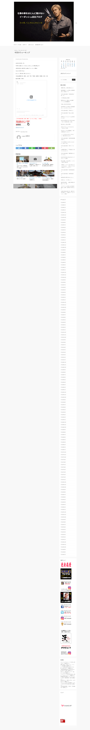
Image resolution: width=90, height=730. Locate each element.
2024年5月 (64, 259)
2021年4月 (64, 352)
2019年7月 (64, 404)
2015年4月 (64, 532)
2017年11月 (64, 454)
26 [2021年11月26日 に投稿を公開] (72, 66)
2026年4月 (64, 202)
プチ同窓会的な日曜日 (65, 97)
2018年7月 (64, 434)
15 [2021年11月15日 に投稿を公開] (63, 64)
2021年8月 (64, 342)
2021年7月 (64, 344)
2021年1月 (64, 359)
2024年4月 (64, 262)
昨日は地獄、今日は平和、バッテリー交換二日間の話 (68, 161)
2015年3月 (64, 534)
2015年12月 (64, 512)
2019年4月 (64, 412)
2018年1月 (64, 449)
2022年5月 (64, 319)
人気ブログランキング (20, 127)
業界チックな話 (21, 163)
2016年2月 (64, 507)
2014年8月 (64, 552)
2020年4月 (64, 382)
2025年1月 (64, 239)
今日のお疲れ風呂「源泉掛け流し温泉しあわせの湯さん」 (47, 165)
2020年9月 (64, 369)
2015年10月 (64, 517)
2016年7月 (64, 494)
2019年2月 (64, 417)
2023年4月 (64, 292)
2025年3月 (64, 234)
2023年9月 (64, 279)
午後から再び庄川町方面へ (66, 104)
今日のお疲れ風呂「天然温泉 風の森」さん (67, 95)
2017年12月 (64, 452)
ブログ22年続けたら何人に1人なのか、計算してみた (67, 142)
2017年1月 (64, 479)
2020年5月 (64, 379)
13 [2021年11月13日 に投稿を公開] (74, 63)
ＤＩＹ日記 (21, 177)
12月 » (64, 68)
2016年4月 (64, 502)
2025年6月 (64, 227)
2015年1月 (64, 539)
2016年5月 (64, 499)
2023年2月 (64, 297)
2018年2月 (64, 447)
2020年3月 (64, 384)
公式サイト (25, 44)
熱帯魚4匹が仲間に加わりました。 (67, 177)
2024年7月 (64, 254)
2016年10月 (64, 487)
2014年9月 (64, 549)
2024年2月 (64, 267)
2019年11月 (64, 394)
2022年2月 (64, 327)
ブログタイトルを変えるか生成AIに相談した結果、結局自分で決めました (68, 187)
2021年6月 (64, 347)
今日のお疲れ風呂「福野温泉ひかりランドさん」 (68, 154)
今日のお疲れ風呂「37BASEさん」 (67, 110)
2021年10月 (64, 337)
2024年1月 (64, 269)
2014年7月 (64, 554)
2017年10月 (64, 457)
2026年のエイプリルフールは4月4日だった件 (68, 117)
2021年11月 (64, 334)
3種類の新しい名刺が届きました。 (67, 87)
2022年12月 (64, 302)
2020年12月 (64, 362)
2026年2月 (64, 207)
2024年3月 (64, 264)
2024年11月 (64, 244)
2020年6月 (64, 377)
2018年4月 (64, 442)
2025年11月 (64, 214)
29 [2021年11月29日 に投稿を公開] (63, 67)
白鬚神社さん (32, 179)
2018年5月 (64, 439)
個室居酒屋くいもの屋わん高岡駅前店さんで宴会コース (68, 91)
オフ (26, 50)
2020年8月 (64, 372)
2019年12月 (64, 392)
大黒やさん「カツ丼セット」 (66, 179)
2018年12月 (64, 422)
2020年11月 (64, 364)
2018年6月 (64, 437)
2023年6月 (64, 287)
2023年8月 (64, 282)
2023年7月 (64, 284)
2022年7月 (64, 314)
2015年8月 (64, 522)
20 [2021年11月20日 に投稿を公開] (74, 64)
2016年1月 (64, 509)
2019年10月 (64, 397)
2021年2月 (64, 357)
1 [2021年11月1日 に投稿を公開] (63, 62)
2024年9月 (64, 249)
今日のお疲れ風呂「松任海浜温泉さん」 (68, 170)
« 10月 (61, 68)
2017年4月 (64, 472)
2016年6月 (64, 497)
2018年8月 (64, 432)
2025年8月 (64, 222)
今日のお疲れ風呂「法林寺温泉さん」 (67, 174)
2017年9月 (64, 459)
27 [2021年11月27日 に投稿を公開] (74, 66)
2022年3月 (64, 324)
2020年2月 (64, 387)
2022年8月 (64, 312)
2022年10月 (64, 307)
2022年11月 (64, 304)
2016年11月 (64, 484)
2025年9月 (64, 219)
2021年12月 (64, 332)
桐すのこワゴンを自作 (21, 178)
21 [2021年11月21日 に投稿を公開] (61, 66)
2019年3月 (64, 414)
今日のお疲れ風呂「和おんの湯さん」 (67, 113)
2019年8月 (64, 402)
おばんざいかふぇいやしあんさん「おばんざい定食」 (67, 127)
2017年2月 (64, 477)
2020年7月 (64, 374)
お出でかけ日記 (32, 163)
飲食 (51, 177)
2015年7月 (64, 524)
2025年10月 (64, 217)
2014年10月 (64, 547)
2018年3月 (64, 444)
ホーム (16, 50)
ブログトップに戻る (17, 44)
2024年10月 (64, 247)
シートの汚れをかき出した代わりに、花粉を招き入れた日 (67, 135)
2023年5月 (64, 289)
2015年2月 (64, 537)
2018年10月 (64, 427)
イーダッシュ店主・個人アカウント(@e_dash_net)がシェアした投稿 (31, 115)
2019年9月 (64, 399)
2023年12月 (64, 272)
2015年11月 (64, 514)
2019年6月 (64, 407)
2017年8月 (64, 462)
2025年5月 (64, 229)
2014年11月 (64, 544)
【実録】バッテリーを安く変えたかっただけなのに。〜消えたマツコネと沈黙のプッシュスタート (68, 166)
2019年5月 (64, 409)
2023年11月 (64, 274)
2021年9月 (64, 339)
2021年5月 (64, 349)
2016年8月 (64, 492)
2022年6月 (64, 317)
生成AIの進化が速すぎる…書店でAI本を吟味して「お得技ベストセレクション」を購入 (68, 192)
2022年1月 (64, 329)
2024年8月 (64, 252)
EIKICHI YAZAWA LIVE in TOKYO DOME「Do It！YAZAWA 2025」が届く (68, 121)
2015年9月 (64, 519)
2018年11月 (64, 424)
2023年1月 (64, 299)
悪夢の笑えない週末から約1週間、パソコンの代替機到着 (67, 101)
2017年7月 (64, 464)
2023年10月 (64, 277)
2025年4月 (64, 232)
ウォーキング (21, 50)
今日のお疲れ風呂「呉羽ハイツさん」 (67, 146)
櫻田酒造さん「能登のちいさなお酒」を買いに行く (35, 165)
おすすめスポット (33, 177)
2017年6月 (64, 467)
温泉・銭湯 (46, 163)
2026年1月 (64, 210)
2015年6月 (64, 527)
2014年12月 (64, 542)
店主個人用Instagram (39, 44)
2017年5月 (64, 469)
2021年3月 (64, 354)
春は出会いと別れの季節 (65, 124)
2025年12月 (64, 212)
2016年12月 (64, 482)
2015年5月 (64, 529)
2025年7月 (64, 224)
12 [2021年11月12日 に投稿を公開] (72, 63)
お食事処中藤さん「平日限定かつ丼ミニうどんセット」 (68, 150)
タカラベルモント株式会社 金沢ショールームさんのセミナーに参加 (22, 167)
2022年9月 (64, 309)
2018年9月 (64, 429)
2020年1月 (64, 389)
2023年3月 (64, 294)
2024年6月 (64, 257)
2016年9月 (64, 489)
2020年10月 (64, 367)
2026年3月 (64, 205)
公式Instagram (31, 44)
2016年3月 (64, 504)
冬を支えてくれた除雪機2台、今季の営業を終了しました (67, 131)
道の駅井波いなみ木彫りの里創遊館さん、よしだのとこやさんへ (68, 107)
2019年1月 (64, 419)
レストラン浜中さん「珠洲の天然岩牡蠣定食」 (47, 179)
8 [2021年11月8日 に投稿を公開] (63, 63)
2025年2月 (64, 237)
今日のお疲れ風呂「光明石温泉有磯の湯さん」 (68, 139)
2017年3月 (64, 474)
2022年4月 (64, 322)
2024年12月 (64, 242)
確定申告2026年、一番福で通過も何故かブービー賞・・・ (68, 183)
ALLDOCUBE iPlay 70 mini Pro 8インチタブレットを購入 (68, 158)
